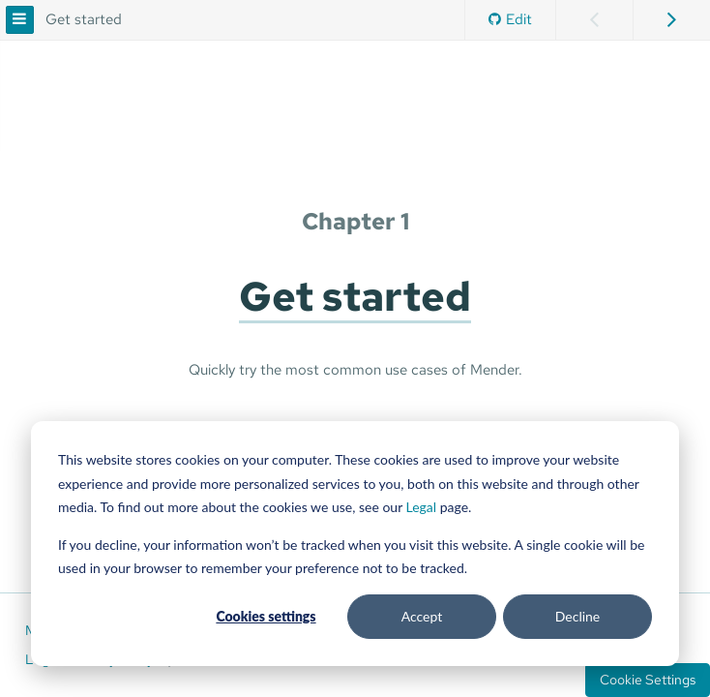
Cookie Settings (647, 679)
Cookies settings (265, 616)
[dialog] (355, 543)
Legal (421, 507)
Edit (510, 19)
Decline (578, 616)
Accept (422, 616)
